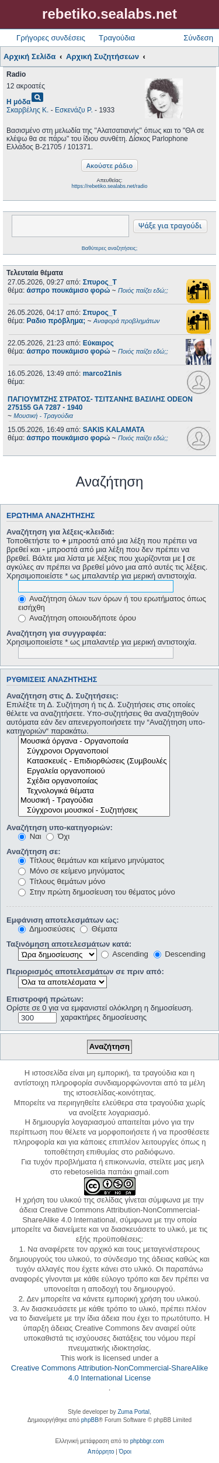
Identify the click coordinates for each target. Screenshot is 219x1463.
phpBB (90, 1420)
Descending (180, 954)
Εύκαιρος (98, 343)
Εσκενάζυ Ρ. (74, 110)
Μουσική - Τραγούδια (94, 801)
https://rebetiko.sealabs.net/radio (109, 186)
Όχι (57, 836)
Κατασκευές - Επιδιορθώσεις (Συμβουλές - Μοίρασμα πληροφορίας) (94, 761)
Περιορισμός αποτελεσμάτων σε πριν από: (85, 971)
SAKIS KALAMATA (114, 430)
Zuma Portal (133, 1412)
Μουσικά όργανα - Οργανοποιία (94, 741)
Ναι (29, 836)
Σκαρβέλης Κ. (27, 110)
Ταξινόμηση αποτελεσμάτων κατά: (68, 944)
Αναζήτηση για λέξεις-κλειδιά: (60, 531)
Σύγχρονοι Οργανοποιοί (94, 751)
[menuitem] (101, 1452)
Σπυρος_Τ (100, 282)
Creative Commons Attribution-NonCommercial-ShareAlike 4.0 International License (109, 1372)
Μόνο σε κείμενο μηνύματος (71, 870)
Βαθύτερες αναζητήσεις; (109, 248)
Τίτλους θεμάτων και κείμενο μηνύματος (91, 860)
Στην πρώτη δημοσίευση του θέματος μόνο (96, 892)
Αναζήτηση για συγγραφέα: (56, 633)
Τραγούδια (117, 37)
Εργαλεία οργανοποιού (94, 771)
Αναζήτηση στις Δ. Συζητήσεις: (62, 695)
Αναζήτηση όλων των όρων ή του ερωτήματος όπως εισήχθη (112, 603)
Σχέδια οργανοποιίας (94, 781)
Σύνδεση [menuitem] (198, 37)
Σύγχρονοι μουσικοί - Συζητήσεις (94, 811)
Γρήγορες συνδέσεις (50, 37)
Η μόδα (18, 102)
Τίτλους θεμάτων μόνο (61, 881)
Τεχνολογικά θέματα (94, 791)
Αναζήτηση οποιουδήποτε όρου (77, 618)
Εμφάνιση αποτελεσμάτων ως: (62, 920)
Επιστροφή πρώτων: (45, 999)
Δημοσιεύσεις (46, 928)
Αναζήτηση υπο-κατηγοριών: (59, 827)
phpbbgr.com (147, 1441)
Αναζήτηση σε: (33, 851)
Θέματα (98, 928)
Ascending (124, 954)
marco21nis (102, 373)
